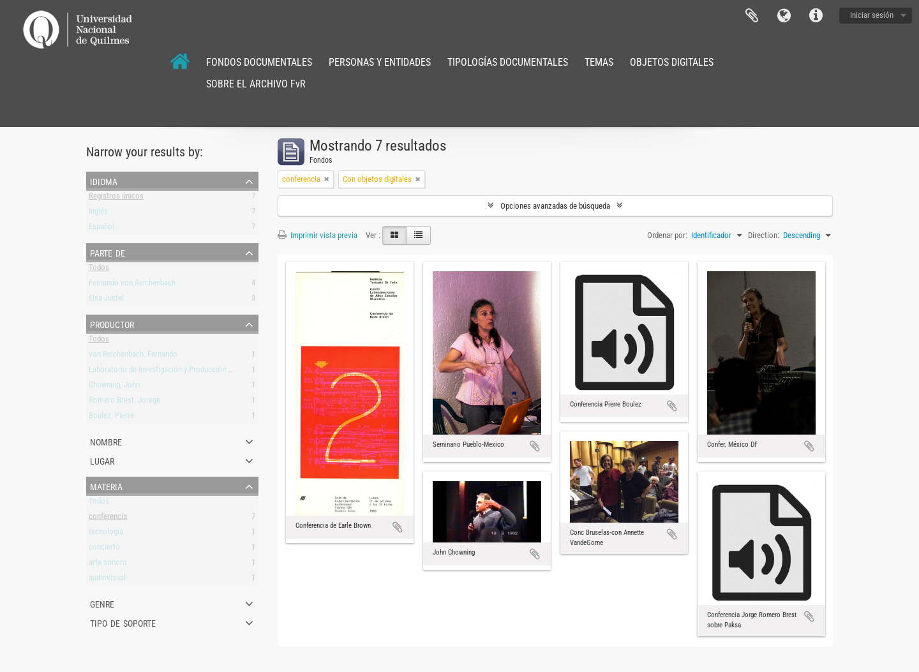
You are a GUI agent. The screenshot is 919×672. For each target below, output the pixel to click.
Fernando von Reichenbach (132, 285)
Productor (112, 323)
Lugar (102, 460)
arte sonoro (108, 564)
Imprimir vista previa (317, 235)
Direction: (763, 235)
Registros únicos (116, 198)
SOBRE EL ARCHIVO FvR (256, 84)
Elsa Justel (106, 300)
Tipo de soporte (123, 622)
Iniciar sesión (871, 15)
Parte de (107, 252)
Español (101, 229)
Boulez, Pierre (111, 417)
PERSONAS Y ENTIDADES (380, 62)
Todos (99, 269)
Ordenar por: (667, 235)
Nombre (106, 441)
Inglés (98, 213)
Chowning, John (114, 387)
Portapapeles (752, 16)
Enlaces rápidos (816, 16)
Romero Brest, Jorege (124, 402)
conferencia (108, 518)
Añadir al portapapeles (397, 527)
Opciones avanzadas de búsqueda (555, 206)
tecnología (106, 534)
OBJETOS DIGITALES (672, 62)
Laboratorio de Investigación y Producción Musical (171, 372)
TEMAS (599, 62)
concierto (104, 549)
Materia (106, 485)
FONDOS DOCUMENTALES (259, 62)
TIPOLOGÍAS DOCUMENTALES (507, 62)
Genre (102, 603)
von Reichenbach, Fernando (133, 356)
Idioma (784, 16)
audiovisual (107, 580)
